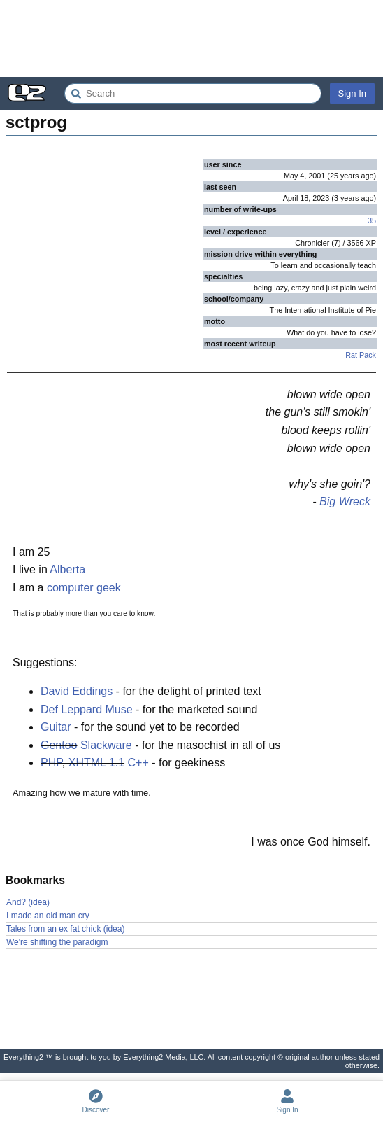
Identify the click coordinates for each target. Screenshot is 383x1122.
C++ (138, 763)
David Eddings (77, 691)
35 (372, 220)
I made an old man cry (47, 915)
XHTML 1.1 (96, 763)
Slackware (106, 745)
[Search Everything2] (192, 93)
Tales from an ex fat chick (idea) (65, 929)
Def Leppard (71, 709)
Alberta (67, 569)
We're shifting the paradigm (57, 942)
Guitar (56, 727)
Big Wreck (344, 501)
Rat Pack (360, 355)
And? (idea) (28, 902)
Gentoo (59, 745)
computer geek (84, 588)
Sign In (352, 93)
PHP (51, 763)
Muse (119, 709)
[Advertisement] (191, 38)
